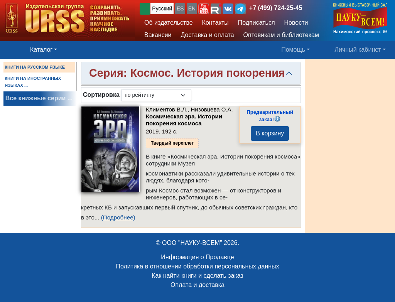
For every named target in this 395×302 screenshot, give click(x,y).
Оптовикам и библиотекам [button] (281, 35)
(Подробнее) (118, 217)
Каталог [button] (41, 49)
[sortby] (156, 95)
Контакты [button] (215, 22)
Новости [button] (296, 22)
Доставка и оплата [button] (207, 35)
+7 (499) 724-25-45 (275, 8)
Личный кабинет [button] (358, 49)
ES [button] (180, 8)
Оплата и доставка (197, 285)
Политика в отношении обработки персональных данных (197, 266)
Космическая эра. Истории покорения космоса (184, 120)
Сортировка (101, 94)
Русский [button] (162, 8)
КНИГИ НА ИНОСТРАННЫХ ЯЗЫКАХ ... (33, 82)
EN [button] (192, 8)
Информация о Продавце (197, 257)
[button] (203, 8)
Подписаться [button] (256, 22)
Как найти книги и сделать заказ (197, 275)
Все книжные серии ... (39, 98)
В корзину (270, 133)
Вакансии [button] (158, 35)
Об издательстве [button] (168, 22)
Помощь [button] (293, 49)
